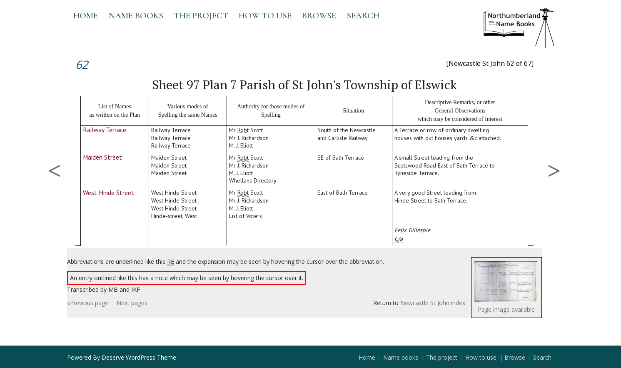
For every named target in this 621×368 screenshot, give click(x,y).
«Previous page (87, 303)
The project (201, 15)
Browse (319, 15)
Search (363, 15)
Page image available (506, 309)
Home (85, 15)
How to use (265, 15)
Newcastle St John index (432, 303)
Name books (135, 15)
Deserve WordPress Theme (139, 357)
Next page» (132, 303)
